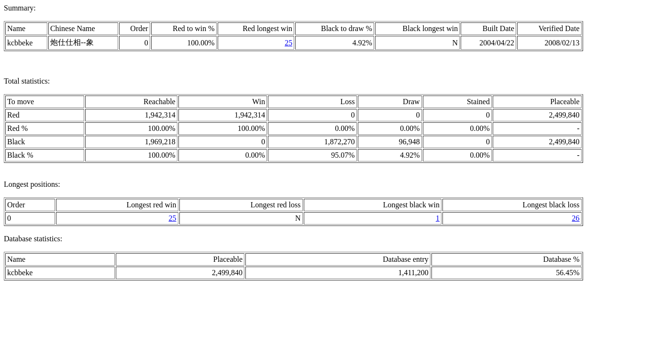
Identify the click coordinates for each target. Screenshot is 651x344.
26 (576, 218)
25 (288, 43)
